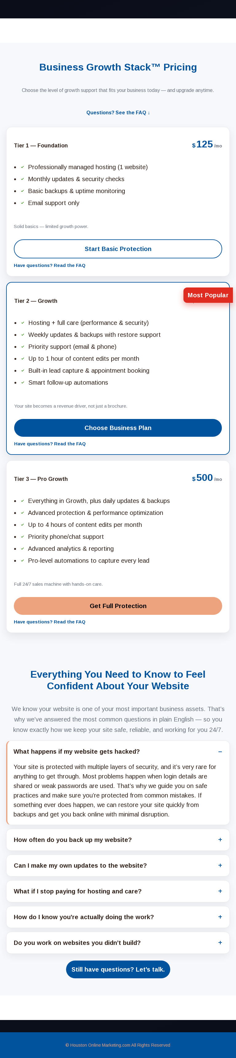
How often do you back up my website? (73, 839)
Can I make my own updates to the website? (80, 865)
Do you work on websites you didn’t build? (77, 942)
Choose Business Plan (118, 427)
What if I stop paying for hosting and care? (78, 891)
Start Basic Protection (118, 248)
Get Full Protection (118, 606)
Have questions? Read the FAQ (49, 265)
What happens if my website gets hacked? (77, 751)
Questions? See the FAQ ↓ (118, 112)
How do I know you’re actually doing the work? (84, 917)
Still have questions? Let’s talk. (118, 969)
